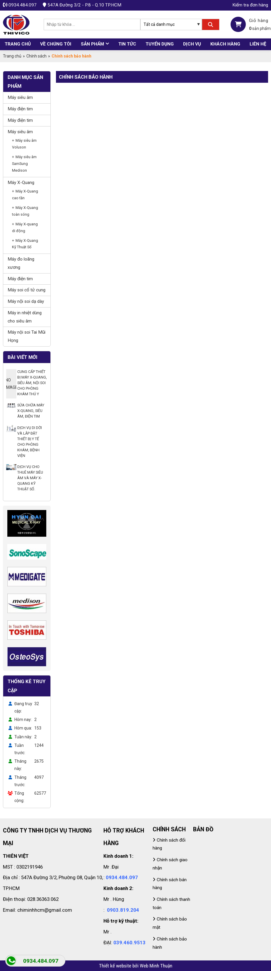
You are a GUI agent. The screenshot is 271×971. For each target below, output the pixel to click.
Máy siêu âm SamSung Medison (24, 164)
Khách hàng (225, 44)
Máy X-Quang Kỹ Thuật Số (25, 243)
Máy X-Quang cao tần (25, 194)
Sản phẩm (92, 44)
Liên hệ (258, 44)
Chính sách (36, 56)
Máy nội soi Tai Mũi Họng (26, 336)
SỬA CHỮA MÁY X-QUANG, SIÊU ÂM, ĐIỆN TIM (30, 410)
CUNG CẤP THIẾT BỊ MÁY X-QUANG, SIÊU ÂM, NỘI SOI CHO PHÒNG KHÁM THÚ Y (32, 382)
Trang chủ (18, 44)
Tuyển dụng (160, 44)
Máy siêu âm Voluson (24, 143)
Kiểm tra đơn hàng (250, 5)
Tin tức (127, 44)
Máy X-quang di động (25, 227)
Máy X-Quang (21, 182)
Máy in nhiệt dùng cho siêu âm (25, 317)
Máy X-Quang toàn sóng (25, 211)
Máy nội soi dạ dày (26, 301)
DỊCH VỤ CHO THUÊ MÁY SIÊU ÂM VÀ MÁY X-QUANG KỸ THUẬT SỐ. (30, 478)
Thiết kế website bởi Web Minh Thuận (135, 966)
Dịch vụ (192, 44)
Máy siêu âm (20, 97)
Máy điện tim (20, 109)
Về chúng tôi (55, 44)
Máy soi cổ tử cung (26, 290)
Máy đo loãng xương (21, 263)
